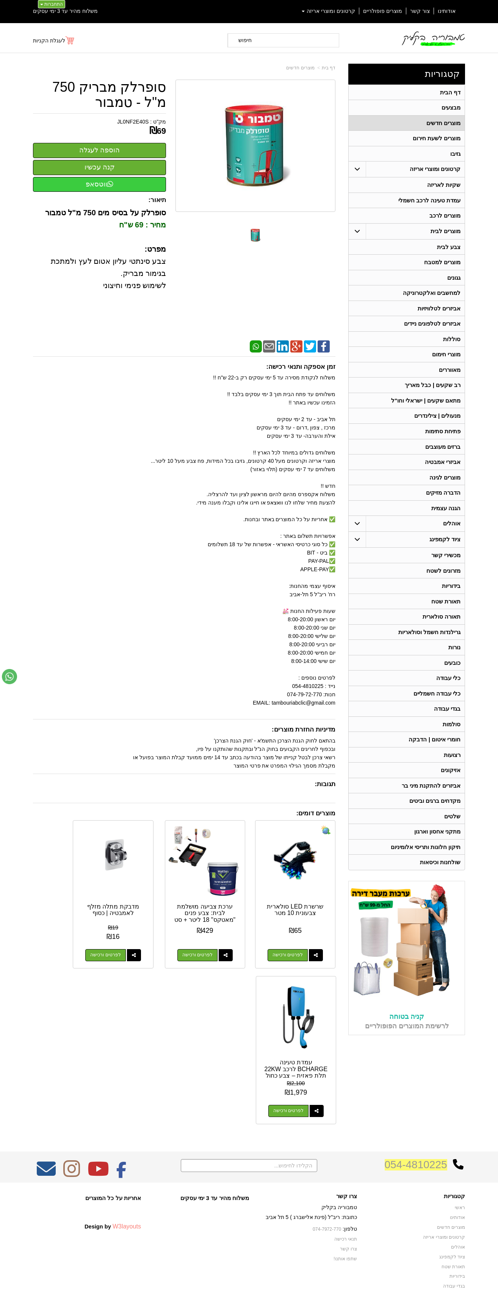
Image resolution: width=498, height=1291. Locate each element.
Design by (113, 1145)
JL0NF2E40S (133, 122)
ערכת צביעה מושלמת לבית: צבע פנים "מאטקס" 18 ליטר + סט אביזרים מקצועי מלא (223, 906)
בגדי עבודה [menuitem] (447, 715)
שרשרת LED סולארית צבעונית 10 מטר (302, 900)
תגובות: (325, 784)
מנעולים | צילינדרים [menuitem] (437, 419)
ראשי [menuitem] (460, 1127)
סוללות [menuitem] (451, 341)
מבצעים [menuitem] (451, 108)
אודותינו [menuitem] (447, 11)
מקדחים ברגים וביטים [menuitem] (435, 808)
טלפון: (350, 1148)
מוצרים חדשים (300, 68)
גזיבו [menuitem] (455, 154)
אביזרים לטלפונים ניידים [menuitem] (432, 326)
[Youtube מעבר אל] (98, 1093)
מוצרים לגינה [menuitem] (444, 481)
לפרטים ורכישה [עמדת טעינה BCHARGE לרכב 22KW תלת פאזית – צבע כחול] (59, 942)
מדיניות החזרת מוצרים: (303, 729)
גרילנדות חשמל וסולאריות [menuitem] (429, 638)
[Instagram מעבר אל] (71, 1093)
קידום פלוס (236, 1278)
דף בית (328, 68)
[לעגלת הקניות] (54, 41)
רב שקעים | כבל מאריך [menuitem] (432, 388)
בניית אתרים (216, 1278)
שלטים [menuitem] (452, 824)
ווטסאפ (99, 184)
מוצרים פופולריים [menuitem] (382, 11)
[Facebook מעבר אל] (121, 1093)
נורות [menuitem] (454, 653)
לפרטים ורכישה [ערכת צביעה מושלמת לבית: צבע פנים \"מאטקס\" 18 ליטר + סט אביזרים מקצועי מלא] (215, 942)
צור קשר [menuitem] (420, 11)
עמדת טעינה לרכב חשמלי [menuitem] (429, 201)
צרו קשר (346, 1115)
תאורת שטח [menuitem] (445, 606)
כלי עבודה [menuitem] (448, 684)
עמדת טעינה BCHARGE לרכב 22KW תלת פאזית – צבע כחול (66, 903)
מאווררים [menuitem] (449, 373)
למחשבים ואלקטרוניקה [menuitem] (431, 295)
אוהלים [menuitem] (451, 528)
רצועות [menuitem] (452, 762)
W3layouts (127, 1145)
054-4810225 (416, 1083)
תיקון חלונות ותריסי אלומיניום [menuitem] (426, 855)
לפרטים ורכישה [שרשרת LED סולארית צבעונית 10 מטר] (294, 942)
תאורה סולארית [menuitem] (441, 622)
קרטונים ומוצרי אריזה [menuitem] (328, 11)
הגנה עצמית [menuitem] (445, 512)
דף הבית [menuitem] (450, 92)
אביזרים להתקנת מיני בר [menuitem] (431, 793)
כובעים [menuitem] (452, 669)
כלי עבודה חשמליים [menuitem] (437, 700)
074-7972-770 (327, 1148)
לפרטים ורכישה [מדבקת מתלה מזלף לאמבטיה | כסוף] (137, 942)
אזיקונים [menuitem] (450, 777)
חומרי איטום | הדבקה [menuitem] (434, 746)
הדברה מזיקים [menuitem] (443, 497)
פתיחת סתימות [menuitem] (442, 435)
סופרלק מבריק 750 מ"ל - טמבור (109, 95)
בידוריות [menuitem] (451, 591)
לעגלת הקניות (49, 41)
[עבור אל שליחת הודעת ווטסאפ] (9, 676)
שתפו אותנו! (345, 1177)
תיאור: (157, 200)
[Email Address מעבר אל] (46, 1093)
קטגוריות (442, 74)
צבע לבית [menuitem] (448, 248)
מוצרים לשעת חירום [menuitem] (437, 139)
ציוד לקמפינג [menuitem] (444, 544)
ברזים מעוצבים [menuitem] (442, 450)
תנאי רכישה (345, 1158)
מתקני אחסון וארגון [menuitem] (437, 840)
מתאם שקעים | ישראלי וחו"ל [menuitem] (426, 404)
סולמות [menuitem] (451, 731)
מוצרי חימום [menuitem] (446, 357)
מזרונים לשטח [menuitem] (443, 575)
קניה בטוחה (406, 1025)
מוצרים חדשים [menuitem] (443, 123)
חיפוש (245, 40)
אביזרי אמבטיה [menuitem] (442, 466)
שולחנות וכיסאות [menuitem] (440, 871)
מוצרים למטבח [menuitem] (442, 264)
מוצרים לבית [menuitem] (445, 232)
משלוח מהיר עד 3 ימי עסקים (65, 11)
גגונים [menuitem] (453, 279)
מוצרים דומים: (315, 813)
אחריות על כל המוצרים (113, 1117)
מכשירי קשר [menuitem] (445, 560)
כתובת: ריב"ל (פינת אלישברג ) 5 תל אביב (311, 1136)
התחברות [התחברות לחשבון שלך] (51, 4)
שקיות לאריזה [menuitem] (443, 186)
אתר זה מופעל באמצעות (248, 1278)
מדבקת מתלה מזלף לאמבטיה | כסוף (145, 900)
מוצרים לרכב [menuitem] (444, 217)
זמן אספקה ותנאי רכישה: (300, 366)
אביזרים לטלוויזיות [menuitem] (439, 310)
